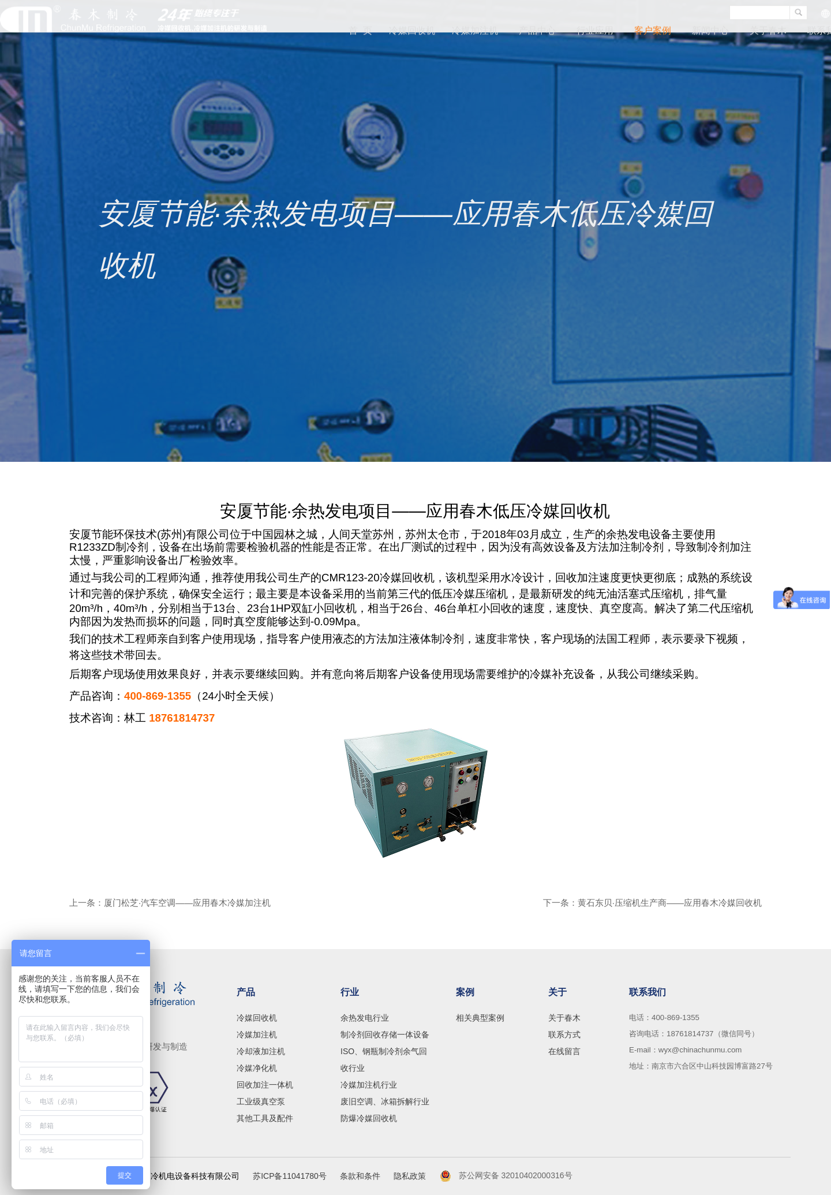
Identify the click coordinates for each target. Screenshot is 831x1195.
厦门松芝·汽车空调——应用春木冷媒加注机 (187, 903)
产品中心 (537, 32)
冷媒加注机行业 (368, 1084)
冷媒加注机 (475, 32)
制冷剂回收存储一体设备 (384, 1034)
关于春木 (768, 32)
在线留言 (564, 1051)
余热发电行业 (364, 1017)
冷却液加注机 (261, 1051)
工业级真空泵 (261, 1101)
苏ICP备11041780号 (290, 1176)
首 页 (366, 32)
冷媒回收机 (414, 32)
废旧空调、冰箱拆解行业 (384, 1101)
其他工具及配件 (265, 1118)
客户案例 (652, 32)
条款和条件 (360, 1176)
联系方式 (564, 1034)
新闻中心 (710, 32)
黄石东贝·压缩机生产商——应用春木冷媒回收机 (670, 903)
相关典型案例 (480, 1017)
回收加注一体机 (265, 1084)
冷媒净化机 (257, 1068)
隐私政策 (410, 1176)
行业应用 (595, 32)
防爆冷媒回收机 (368, 1118)
